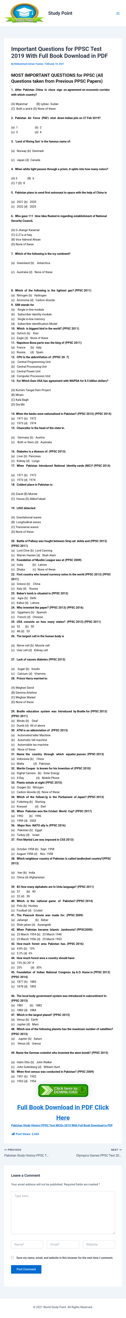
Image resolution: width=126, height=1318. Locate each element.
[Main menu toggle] (118, 13)
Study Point (60, 13)
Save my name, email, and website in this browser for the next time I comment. (64, 1257)
